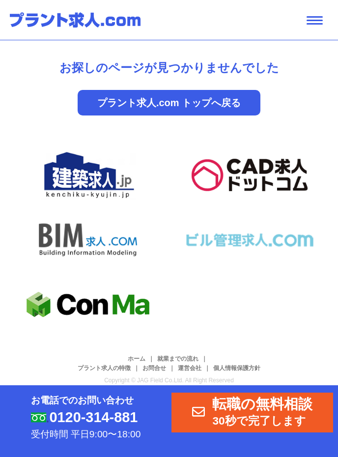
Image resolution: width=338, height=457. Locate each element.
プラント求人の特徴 (104, 368)
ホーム (136, 358)
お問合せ (154, 368)
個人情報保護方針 (236, 368)
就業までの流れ (177, 358)
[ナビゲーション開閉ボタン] (314, 20)
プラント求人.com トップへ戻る (169, 102)
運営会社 (189, 368)
